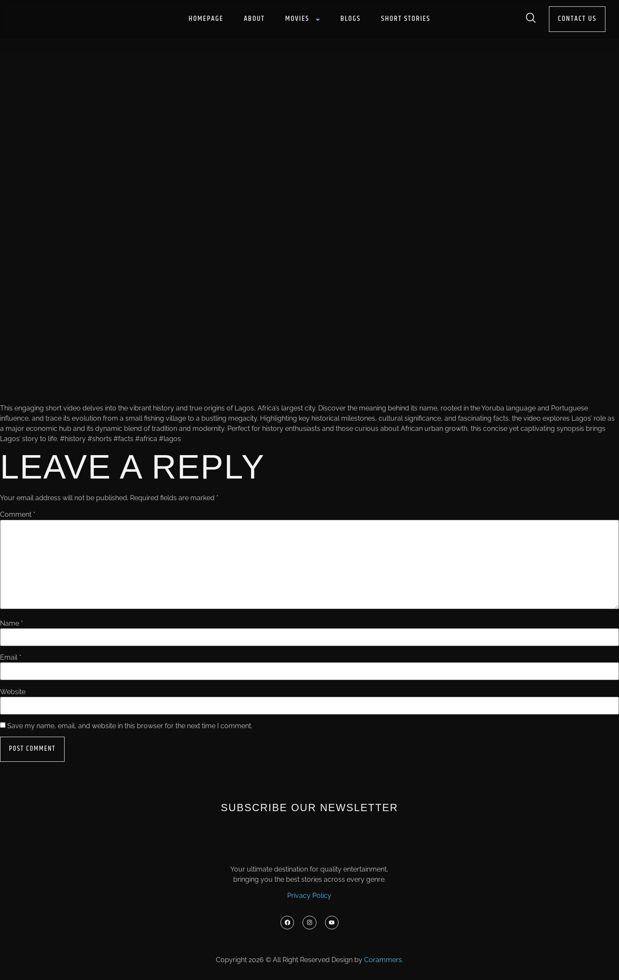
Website (12, 692)
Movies (302, 18)
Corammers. (383, 962)
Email (10, 657)
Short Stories (405, 18)
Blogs (350, 18)
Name (11, 623)
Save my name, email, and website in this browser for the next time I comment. (129, 726)
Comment (17, 514)
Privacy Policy (309, 896)
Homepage (206, 18)
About (254, 18)
